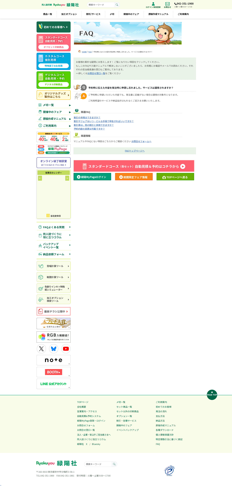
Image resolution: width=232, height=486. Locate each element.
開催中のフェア (131, 14)
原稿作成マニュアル (158, 14)
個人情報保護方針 (165, 434)
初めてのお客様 (163, 406)
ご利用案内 (183, 14)
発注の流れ (161, 411)
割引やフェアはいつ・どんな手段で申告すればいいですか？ (104, 121)
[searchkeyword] (100, 4)
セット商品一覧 (124, 406)
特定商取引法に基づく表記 (169, 439)
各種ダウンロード (165, 429)
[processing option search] (54, 299)
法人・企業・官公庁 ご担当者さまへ (94, 434)
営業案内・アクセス (87, 411)
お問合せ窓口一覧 (96, 73)
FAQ (90, 52)
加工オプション (69, 14)
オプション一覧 (124, 416)
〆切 (112, 14)
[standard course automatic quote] (54, 42)
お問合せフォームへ (141, 141)
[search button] (117, 4)
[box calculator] (54, 277)
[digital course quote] (54, 80)
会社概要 (81, 406)
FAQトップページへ (135, 150)
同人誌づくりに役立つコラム (91, 439)
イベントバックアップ (127, 429)
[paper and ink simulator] (54, 288)
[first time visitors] (54, 27)
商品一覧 (47, 14)
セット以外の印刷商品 (127, 411)
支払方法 (160, 416)
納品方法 (160, 420)
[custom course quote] (54, 61)
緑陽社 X (82, 444)
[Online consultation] (54, 162)
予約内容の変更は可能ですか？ (89, 128)
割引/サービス (93, 14)
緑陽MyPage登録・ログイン (91, 420)
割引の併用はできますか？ (87, 117)
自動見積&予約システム (89, 416)
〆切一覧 (120, 402)
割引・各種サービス (126, 420)
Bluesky (96, 444)
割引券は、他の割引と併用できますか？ (94, 125)
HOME (84, 52)
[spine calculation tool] (54, 266)
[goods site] (54, 95)
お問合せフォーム (86, 425)
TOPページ (82, 402)
